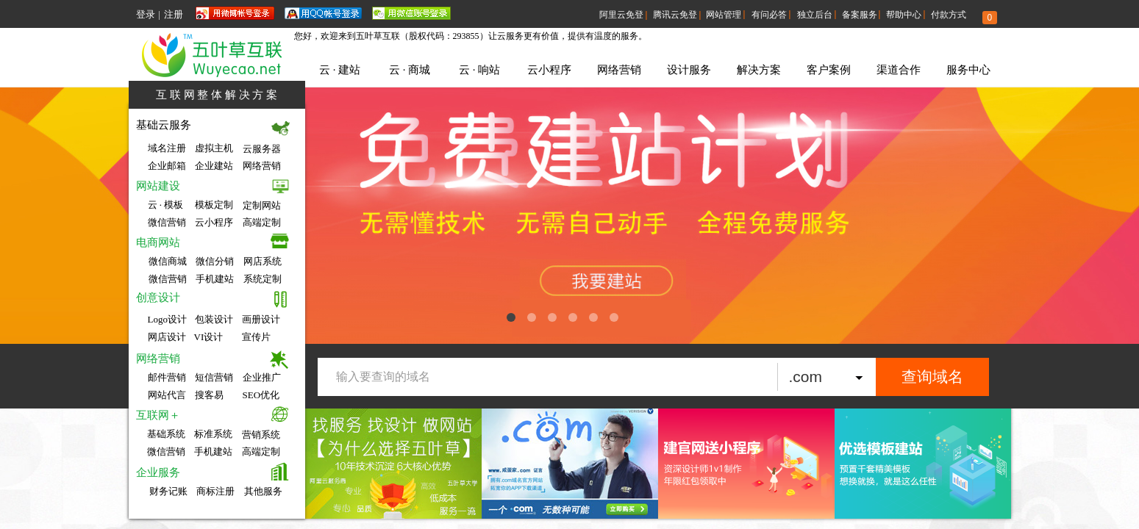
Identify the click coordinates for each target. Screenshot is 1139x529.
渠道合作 (898, 70)
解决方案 (759, 70)
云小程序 (549, 70)
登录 (145, 14)
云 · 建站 (339, 70)
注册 (173, 14)
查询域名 (932, 376)
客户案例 (829, 70)
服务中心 (968, 70)
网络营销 (619, 70)
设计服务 (689, 70)
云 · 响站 (479, 70)
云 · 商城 (409, 70)
